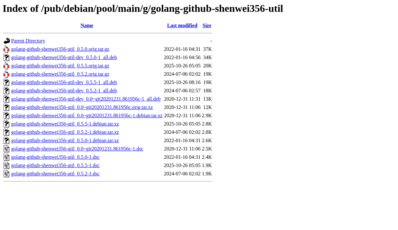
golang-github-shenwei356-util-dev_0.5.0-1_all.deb (64, 57)
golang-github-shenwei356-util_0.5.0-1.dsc (55, 157)
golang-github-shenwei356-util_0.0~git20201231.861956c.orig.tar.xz (82, 107)
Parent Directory (28, 40)
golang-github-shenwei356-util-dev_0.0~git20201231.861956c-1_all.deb (86, 99)
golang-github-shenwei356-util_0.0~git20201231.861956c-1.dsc (77, 148)
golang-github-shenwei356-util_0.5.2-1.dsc (55, 173)
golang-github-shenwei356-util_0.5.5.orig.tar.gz (60, 65)
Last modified (182, 25)
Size (207, 25)
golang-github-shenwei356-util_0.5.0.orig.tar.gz (60, 49)
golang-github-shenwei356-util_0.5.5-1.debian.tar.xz (65, 123)
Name (86, 25)
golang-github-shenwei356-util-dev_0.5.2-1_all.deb (64, 90)
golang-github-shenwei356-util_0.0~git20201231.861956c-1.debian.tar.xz (87, 115)
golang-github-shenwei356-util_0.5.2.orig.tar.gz (60, 74)
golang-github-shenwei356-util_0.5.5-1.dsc (55, 165)
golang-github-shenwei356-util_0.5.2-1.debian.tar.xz (65, 132)
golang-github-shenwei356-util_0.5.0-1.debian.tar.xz (65, 140)
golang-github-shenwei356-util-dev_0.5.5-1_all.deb (64, 82)
